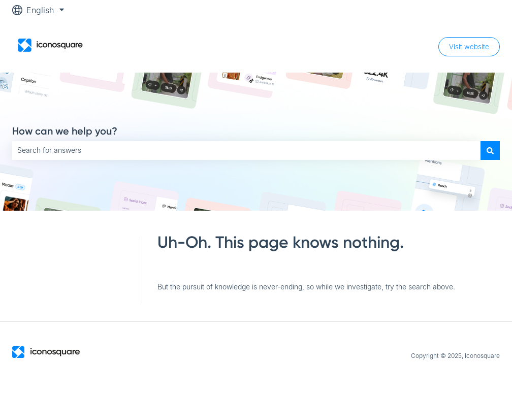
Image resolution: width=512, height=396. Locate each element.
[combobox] (246, 150)
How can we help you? (64, 131)
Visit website (469, 47)
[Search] (490, 150)
